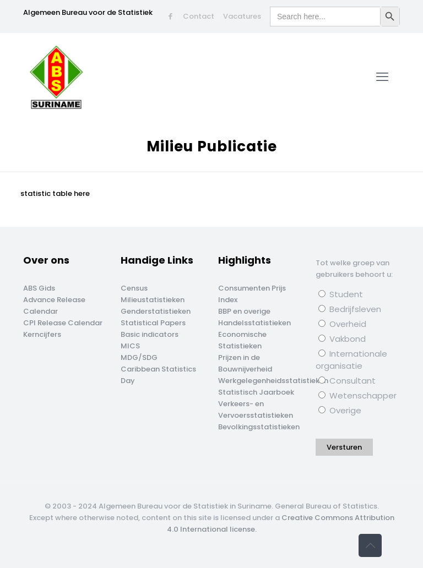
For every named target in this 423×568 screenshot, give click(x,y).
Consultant (347, 380)
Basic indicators (149, 334)
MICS (130, 346)
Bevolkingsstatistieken (259, 427)
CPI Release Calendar (62, 323)
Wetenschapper (357, 395)
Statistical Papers (153, 323)
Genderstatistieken (156, 311)
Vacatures (242, 16)
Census (134, 288)
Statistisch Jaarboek (256, 392)
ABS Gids (39, 288)
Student (340, 294)
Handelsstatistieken (254, 323)
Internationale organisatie (351, 360)
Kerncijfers (42, 334)
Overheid (342, 324)
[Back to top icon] (370, 545)
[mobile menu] (382, 77)
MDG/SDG (139, 357)
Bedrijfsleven (349, 309)
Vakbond (342, 339)
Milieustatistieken (153, 299)
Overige (339, 410)
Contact (198, 16)
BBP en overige (244, 311)
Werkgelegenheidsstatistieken (273, 380)
